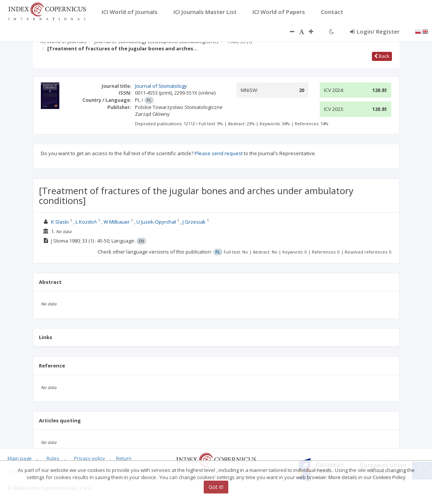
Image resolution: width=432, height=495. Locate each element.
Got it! (216, 486)
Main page (20, 458)
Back (382, 56)
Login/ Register (374, 31)
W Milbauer (117, 221)
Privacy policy (89, 458)
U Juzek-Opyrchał (156, 221)
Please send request (219, 153)
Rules (52, 458)
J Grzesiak (194, 221)
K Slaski (60, 221)
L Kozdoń (86, 221)
